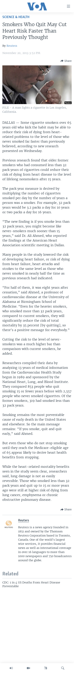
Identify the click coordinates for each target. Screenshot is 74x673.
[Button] (66, 61)
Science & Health (15, 17)
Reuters (12, 46)
